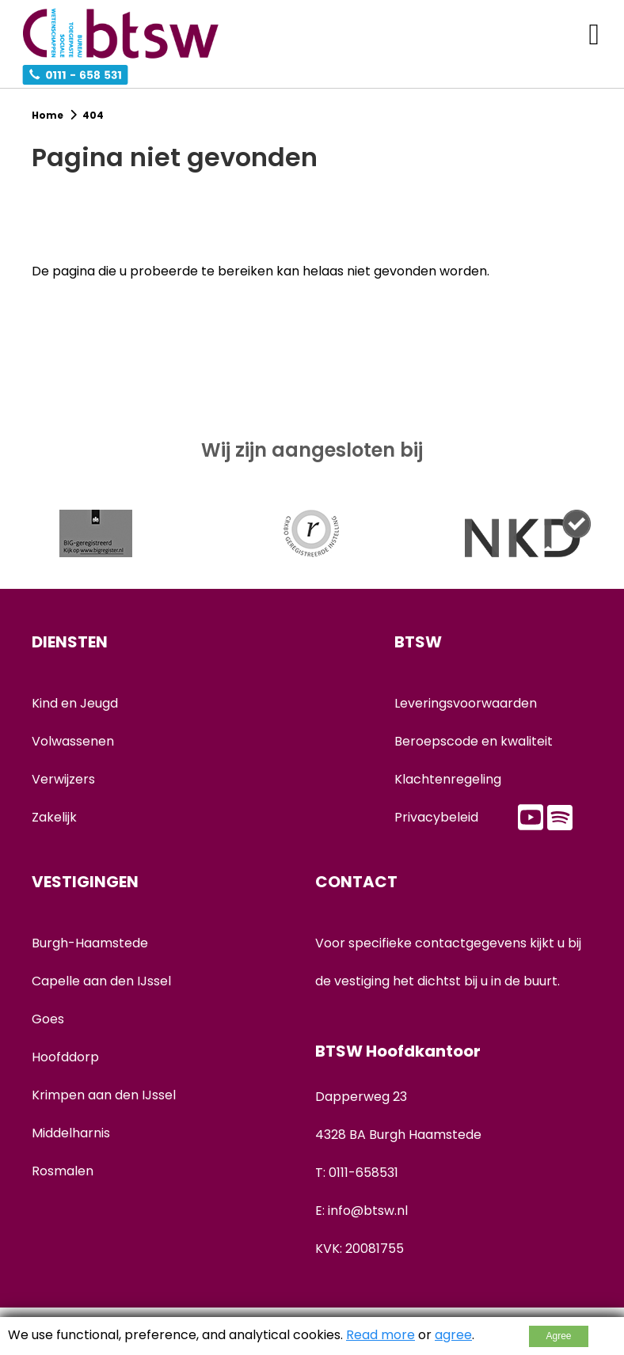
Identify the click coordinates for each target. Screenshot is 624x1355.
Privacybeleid (436, 817)
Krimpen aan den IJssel (104, 1095)
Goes (48, 1019)
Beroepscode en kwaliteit (473, 741)
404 (93, 115)
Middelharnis (71, 1133)
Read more (380, 1335)
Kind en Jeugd (75, 703)
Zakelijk (54, 817)
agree (453, 1335)
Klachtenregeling (447, 779)
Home (49, 115)
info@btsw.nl (368, 1210)
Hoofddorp (65, 1057)
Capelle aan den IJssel (101, 981)
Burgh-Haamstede (90, 943)
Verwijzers (63, 779)
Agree (558, 1336)
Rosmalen (62, 1171)
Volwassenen (73, 741)
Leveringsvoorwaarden (465, 703)
